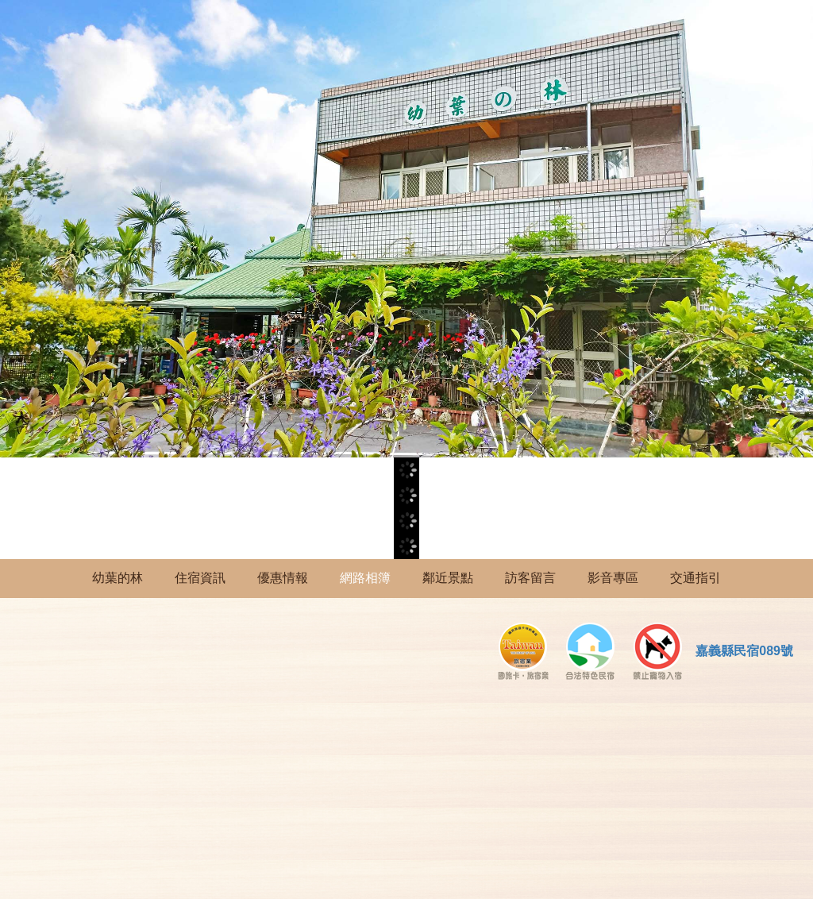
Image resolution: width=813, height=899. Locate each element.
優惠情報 (282, 578)
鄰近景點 (447, 578)
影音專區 (613, 578)
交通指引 (695, 578)
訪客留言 (530, 578)
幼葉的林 (117, 578)
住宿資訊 (200, 578)
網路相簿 (365, 578)
